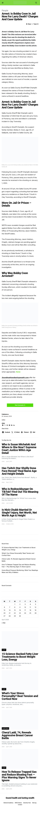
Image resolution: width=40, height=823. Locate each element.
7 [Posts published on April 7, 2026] (9, 607)
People (5, 10)
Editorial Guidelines (8, 802)
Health (4, 649)
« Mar (4, 623)
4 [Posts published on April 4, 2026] (30, 604)
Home (18, 372)
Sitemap (34, 802)
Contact (20, 804)
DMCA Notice (18, 802)
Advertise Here (27, 802)
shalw (3, 423)
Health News (5, 728)
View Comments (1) (20, 405)
